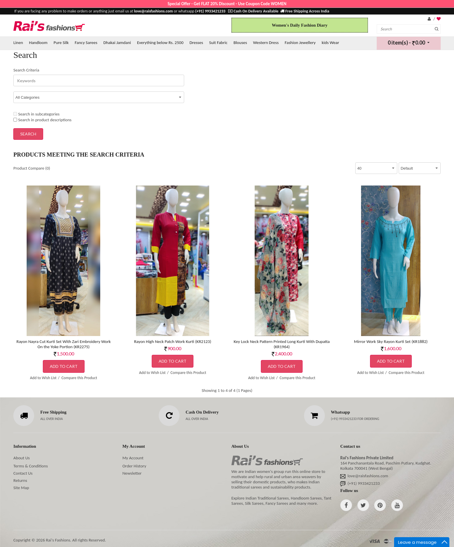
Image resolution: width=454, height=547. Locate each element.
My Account (133, 457)
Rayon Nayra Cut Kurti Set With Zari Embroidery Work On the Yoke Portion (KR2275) (64, 344)
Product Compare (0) (31, 168)
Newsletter (132, 473)
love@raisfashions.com (367, 475)
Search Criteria (26, 70)
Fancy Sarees (86, 42)
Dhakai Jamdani (117, 42)
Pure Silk (61, 42)
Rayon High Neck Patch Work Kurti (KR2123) (172, 341)
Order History (134, 466)
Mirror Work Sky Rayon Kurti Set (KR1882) (390, 341)
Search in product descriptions (42, 119)
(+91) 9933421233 (344, 419)
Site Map (21, 487)
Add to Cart (64, 366)
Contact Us (22, 473)
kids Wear (330, 42)
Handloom (38, 42)
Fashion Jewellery (300, 42)
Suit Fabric (218, 42)
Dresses (196, 42)
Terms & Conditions (30, 466)
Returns (20, 480)
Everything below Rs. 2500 (160, 42)
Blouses (240, 42)
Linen (18, 42)
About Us (21, 457)
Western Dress (266, 42)
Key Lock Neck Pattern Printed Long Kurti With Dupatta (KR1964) (282, 344)
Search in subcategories (36, 114)
